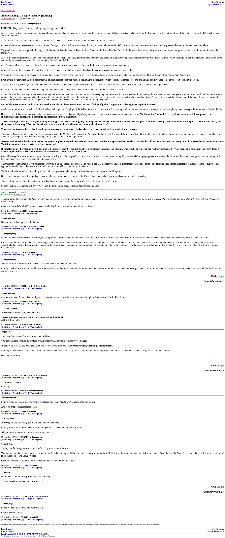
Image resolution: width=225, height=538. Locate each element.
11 (2, 465)
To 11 (27, 499)
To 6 (27, 439)
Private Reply (18, 213)
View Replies (30, 213)
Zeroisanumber (37, 226)
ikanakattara (37, 437)
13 (2, 517)
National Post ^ (7, 18)
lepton (33, 411)
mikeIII (35, 465)
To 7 (27, 468)
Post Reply (6, 213)
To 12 (27, 520)
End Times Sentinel (39, 286)
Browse (4, 4)
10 (2, 437)
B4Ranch (35, 301)
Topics (210, 4)
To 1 (27, 229)
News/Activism (218, 2)
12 (2, 496)
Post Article (219, 4)
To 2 (27, 327)
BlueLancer (36, 325)
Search (11, 4)
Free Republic (7, 2)
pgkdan (34, 252)
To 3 (27, 378)
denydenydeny (37, 211)
